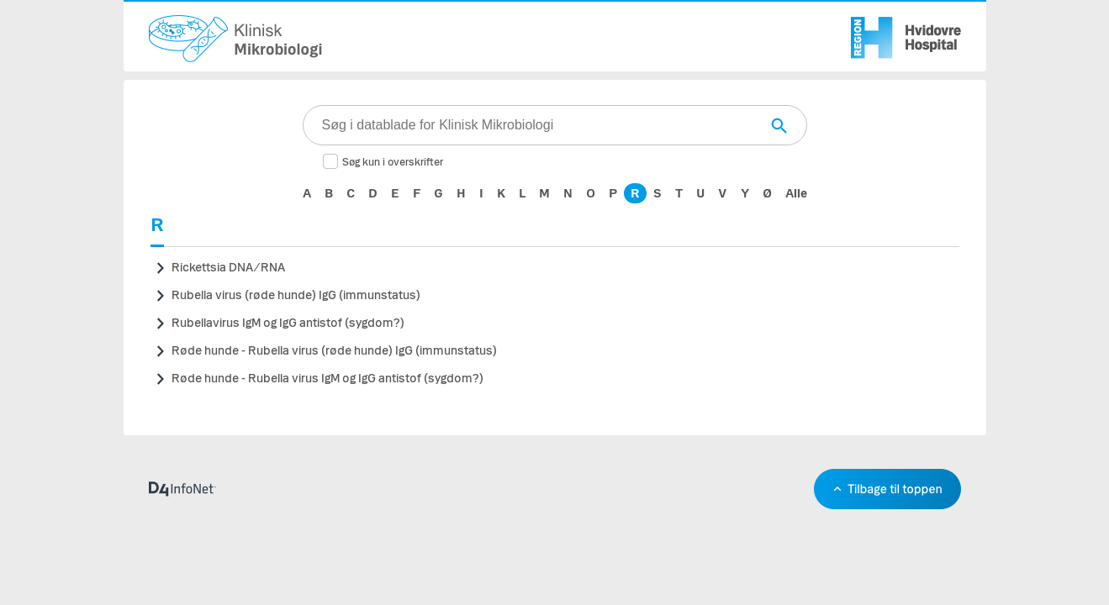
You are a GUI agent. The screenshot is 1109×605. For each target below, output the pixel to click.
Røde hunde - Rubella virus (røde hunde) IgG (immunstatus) (334, 351)
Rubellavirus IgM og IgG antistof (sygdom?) (288, 323)
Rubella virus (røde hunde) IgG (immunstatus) (296, 295)
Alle (796, 193)
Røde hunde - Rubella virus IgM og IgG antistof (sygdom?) (327, 378)
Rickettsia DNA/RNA (228, 267)
